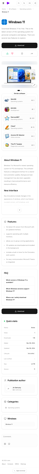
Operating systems (25, 9)
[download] (19, 45)
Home (4, 9)
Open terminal (19, 471)
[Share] (32, 53)
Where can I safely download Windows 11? (16, 298)
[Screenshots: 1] (18, 90)
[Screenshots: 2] (21, 90)
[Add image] (5, 444)
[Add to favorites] (22, 53)
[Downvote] (12, 53)
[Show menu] (3, 3)
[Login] (35, 3)
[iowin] (8, 3)
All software (12, 9)
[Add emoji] (9, 444)
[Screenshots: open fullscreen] (19, 74)
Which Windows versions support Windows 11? (17, 290)
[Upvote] (7, 53)
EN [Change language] (29, 3)
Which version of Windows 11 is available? (17, 281)
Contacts (10, 464)
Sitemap (23, 464)
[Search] (18, 3)
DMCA (17, 464)
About (4, 464)
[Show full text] (19, 210)
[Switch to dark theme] (24, 3)
